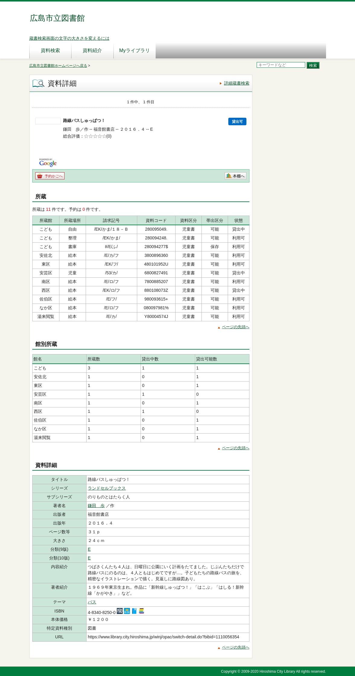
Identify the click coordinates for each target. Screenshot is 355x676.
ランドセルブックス (107, 488)
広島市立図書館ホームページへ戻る (58, 66)
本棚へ (239, 176)
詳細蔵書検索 (236, 83)
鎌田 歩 (96, 505)
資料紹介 (92, 50)
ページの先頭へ (235, 327)
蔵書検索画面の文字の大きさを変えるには (69, 38)
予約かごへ (54, 176)
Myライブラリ (134, 50)
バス (92, 602)
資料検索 (50, 50)
